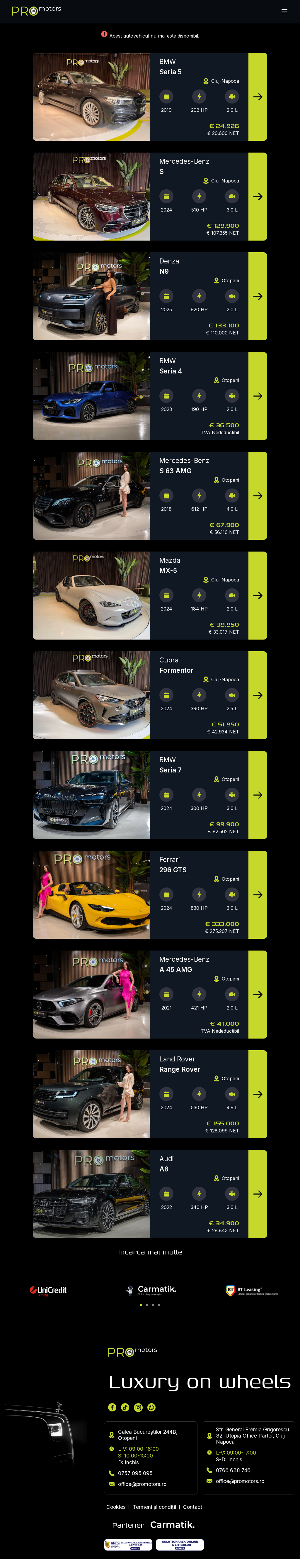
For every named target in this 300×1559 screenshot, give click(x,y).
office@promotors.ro (137, 1484)
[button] (141, 1305)
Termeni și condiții (154, 1507)
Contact (192, 1507)
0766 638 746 (228, 1470)
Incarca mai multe (150, 1251)
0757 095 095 (131, 1473)
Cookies (116, 1507)
